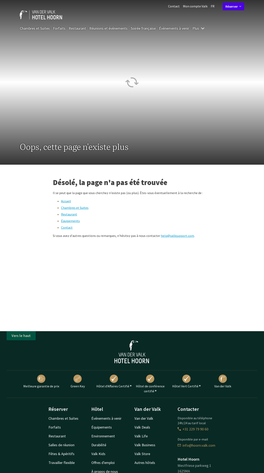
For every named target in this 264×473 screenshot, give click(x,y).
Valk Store (142, 453)
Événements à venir (174, 28)
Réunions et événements (108, 28)
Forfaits (59, 28)
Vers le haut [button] (21, 335)
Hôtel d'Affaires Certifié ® (114, 381)
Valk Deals (142, 427)
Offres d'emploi (103, 462)
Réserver (233, 6)
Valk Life (141, 436)
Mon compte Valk (195, 6)
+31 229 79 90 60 (193, 429)
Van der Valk (222, 381)
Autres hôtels (144, 462)
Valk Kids (98, 453)
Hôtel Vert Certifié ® (186, 381)
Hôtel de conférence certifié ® (150, 384)
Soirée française (143, 28)
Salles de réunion (61, 445)
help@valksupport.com (177, 236)
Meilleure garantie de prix (41, 381)
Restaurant (77, 28)
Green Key (78, 381)
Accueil (66, 201)
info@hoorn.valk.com (196, 445)
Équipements (70, 221)
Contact (174, 6)
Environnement (103, 436)
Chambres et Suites (35, 28)
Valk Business (144, 445)
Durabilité (98, 445)
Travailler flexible (61, 462)
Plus (198, 28)
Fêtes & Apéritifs (61, 453)
